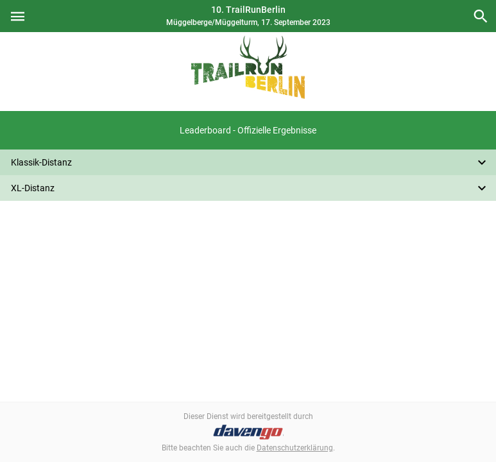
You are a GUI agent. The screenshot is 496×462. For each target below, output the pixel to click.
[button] (248, 130)
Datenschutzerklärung (295, 447)
